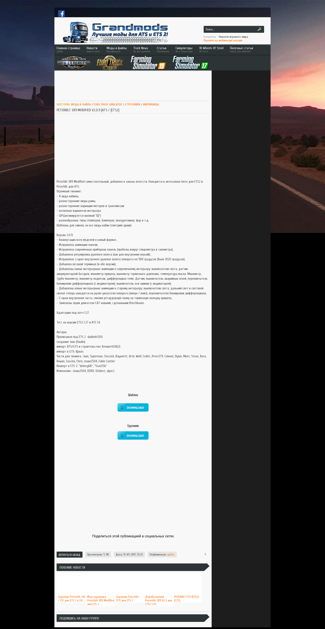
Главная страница (68, 49)
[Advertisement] (135, 85)
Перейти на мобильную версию (223, 40)
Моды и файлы (116, 49)
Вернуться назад (69, 555)
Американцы (151, 104)
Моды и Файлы (81, 104)
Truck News (141, 49)
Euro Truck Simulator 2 (109, 104)
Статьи (163, 49)
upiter (170, 554)
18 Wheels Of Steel (211, 49)
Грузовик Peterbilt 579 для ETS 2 (127, 598)
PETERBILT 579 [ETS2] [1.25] (186, 598)
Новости (93, 49)
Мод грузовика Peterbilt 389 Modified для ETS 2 (100, 600)
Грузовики (134, 104)
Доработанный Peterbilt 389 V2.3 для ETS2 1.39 (158, 600)
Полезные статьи (247, 49)
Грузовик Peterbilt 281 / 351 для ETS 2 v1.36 (71, 598)
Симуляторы (184, 49)
